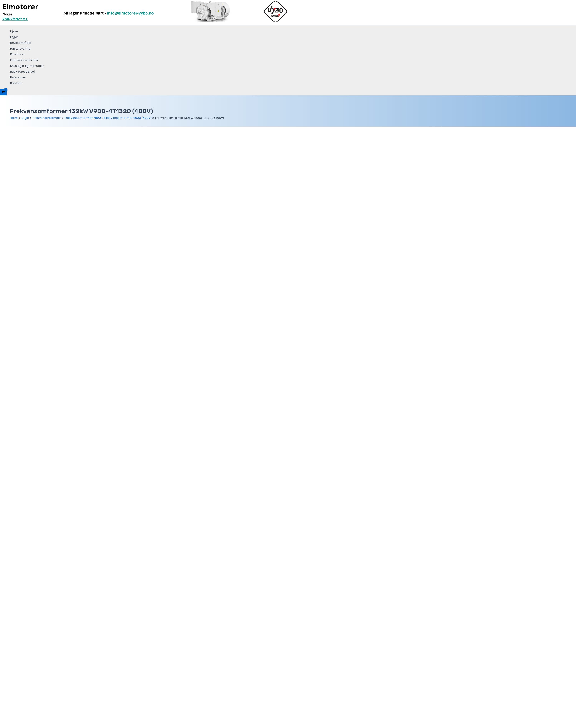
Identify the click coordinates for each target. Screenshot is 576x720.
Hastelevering (20, 48)
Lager (14, 37)
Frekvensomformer (24, 60)
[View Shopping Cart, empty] (3, 92)
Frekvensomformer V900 (82, 118)
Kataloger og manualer (27, 66)
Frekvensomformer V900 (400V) (127, 118)
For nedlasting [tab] (18, 561)
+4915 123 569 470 (245, 546)
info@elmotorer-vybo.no (25, 546)
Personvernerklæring (287, 692)
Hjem (14, 31)
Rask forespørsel (22, 71)
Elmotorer (17, 54)
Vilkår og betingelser (288, 697)
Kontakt (16, 83)
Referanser (18, 77)
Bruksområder (20, 43)
